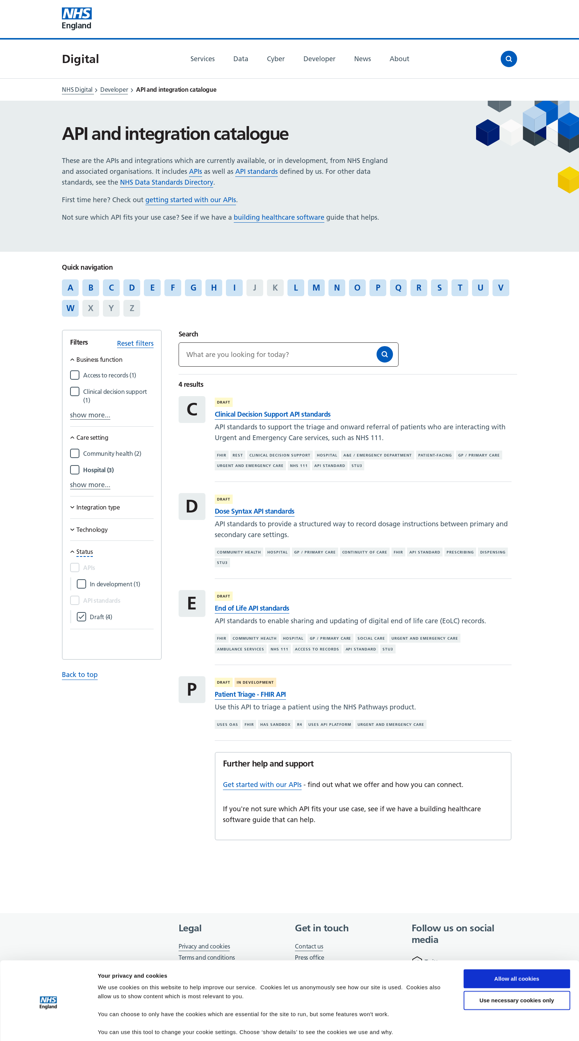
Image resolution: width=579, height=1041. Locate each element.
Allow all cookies (516, 952)
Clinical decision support (280, 455)
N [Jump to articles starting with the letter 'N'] (337, 287)
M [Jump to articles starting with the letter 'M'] (316, 287)
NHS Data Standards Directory (166, 182)
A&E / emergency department (377, 455)
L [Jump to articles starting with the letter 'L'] (296, 287)
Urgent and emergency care (250, 465)
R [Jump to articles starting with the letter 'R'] (418, 287)
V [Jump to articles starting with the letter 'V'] (501, 287)
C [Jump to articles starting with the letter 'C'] (111, 287)
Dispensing (493, 552)
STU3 (357, 465)
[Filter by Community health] (118, 453)
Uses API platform (329, 724)
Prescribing (460, 552)
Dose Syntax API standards (255, 511)
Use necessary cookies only (516, 974)
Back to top (80, 674)
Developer (114, 89)
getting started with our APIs (190, 199)
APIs (195, 171)
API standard (329, 465)
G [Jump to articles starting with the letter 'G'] (193, 287)
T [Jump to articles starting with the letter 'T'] (460, 287)
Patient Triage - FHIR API (250, 694)
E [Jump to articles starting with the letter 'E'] (152, 287)
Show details (115, 1026)
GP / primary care (479, 455)
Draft (223, 402)
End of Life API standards (252, 608)
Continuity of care (365, 552)
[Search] (385, 354)
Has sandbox (275, 724)
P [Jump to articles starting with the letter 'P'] (378, 287)
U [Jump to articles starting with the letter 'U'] (481, 287)
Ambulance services (240, 649)
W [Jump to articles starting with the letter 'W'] (70, 308)
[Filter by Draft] (122, 617)
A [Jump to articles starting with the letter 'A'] (70, 287)
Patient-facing (435, 455)
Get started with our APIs (262, 784)
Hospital (327, 455)
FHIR (221, 455)
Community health (239, 552)
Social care (371, 638)
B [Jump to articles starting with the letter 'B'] (90, 287)
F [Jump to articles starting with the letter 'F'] (173, 287)
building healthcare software (279, 217)
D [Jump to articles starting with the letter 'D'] (132, 287)
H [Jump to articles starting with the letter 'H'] (214, 287)
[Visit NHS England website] (77, 19)
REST (238, 455)
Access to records (317, 649)
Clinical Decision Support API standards (273, 414)
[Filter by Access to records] (118, 375)
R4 (299, 724)
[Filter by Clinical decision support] (118, 396)
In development (255, 682)
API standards (256, 171)
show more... (90, 415)
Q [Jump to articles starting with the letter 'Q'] (398, 287)
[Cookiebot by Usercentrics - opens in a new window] (48, 1026)
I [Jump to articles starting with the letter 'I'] (234, 287)
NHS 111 (299, 465)
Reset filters (135, 343)
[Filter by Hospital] (118, 470)
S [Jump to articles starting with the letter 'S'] (439, 287)
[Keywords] (289, 354)
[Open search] (509, 59)
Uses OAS (227, 724)
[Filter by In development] (122, 584)
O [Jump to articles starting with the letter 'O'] (357, 287)
